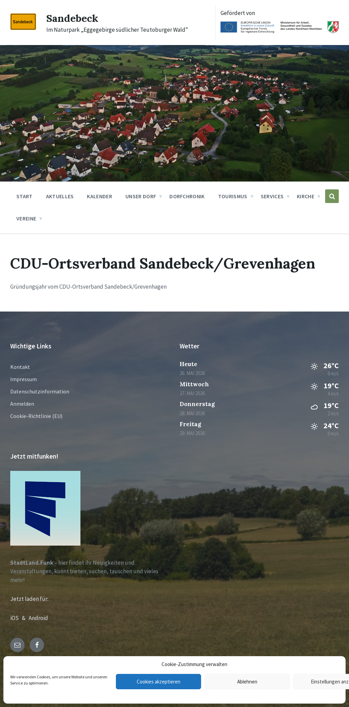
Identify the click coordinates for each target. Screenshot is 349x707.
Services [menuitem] (272, 196)
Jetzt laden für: (29, 599)
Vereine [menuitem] (26, 218)
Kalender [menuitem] (99, 196)
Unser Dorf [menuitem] (140, 196)
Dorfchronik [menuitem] (187, 196)
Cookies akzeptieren (158, 681)
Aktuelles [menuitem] (60, 196)
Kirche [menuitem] (305, 196)
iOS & (19, 618)
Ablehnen (247, 681)
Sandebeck (72, 18)
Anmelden (22, 403)
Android (38, 618)
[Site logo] (23, 28)
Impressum (23, 379)
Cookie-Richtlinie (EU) (36, 416)
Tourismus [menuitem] (232, 196)
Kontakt (20, 366)
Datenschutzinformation (39, 391)
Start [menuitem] (24, 196)
